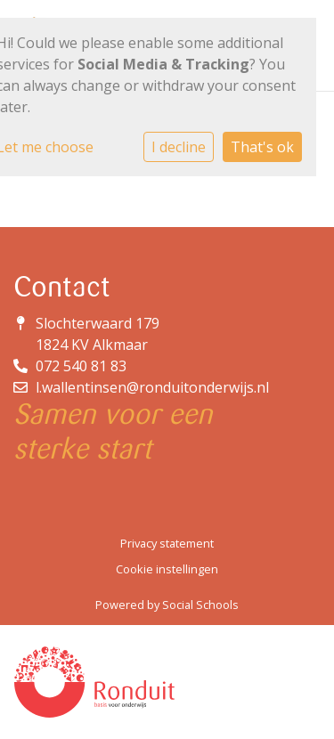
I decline (178, 147)
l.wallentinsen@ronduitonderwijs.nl (152, 387)
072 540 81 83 (81, 366)
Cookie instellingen (167, 569)
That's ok (262, 147)
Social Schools (200, 605)
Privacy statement (167, 543)
